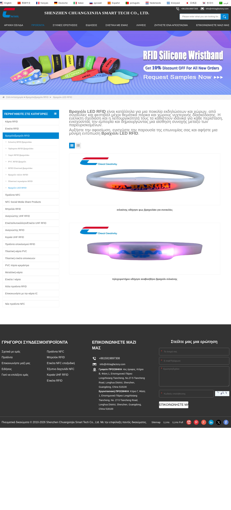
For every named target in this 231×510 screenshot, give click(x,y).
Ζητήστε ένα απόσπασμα (171, 25)
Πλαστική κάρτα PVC (16, 251)
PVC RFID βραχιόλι (16, 161)
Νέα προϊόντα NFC (15, 304)
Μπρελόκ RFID (13, 209)
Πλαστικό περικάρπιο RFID (19, 181)
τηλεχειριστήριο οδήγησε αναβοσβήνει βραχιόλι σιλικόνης (148, 211)
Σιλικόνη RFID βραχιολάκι (19, 142)
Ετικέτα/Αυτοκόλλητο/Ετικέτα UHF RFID (25, 223)
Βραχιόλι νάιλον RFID (17, 174)
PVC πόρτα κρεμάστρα (17, 265)
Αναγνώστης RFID (14, 230)
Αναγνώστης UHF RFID (17, 216)
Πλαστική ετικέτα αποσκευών (20, 258)
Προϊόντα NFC (12, 195)
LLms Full (178, 422)
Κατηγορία (18, 97)
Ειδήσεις (91, 25)
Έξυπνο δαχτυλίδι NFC (60, 369)
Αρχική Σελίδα (13, 25)
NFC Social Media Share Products (23, 202)
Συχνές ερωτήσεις (65, 25)
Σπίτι (7, 97)
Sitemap (155, 422)
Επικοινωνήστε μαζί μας (16, 363)
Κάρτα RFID (11, 121)
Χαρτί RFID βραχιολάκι (17, 155)
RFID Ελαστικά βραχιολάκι (19, 168)
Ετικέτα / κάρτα (13, 279)
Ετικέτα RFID (12, 128)
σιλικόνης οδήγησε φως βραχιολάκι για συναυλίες (95, 211)
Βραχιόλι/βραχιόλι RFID (37, 97)
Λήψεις (141, 25)
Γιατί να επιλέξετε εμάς (15, 375)
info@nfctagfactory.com (112, 364)
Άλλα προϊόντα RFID (16, 286)
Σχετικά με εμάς (116, 25)
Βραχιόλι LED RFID (16, 187)
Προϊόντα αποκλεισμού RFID (20, 244)
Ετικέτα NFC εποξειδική (61, 363)
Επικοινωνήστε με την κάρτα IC (21, 293)
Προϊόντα (37, 25)
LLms (166, 422)
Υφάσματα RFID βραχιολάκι (19, 148)
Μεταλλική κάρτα (13, 272)
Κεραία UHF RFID (14, 237)
